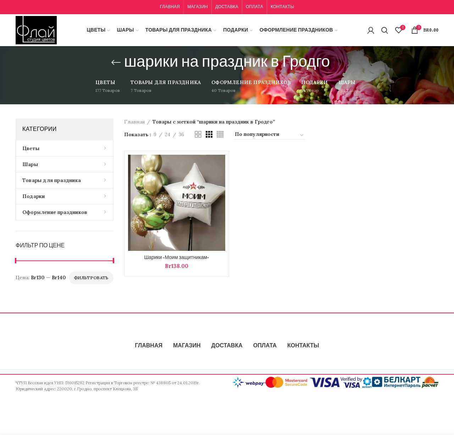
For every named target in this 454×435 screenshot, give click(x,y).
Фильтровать (91, 277)
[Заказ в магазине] (269, 135)
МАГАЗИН (187, 346)
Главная (134, 122)
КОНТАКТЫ (303, 346)
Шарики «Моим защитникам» (176, 257)
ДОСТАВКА (227, 346)
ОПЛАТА (265, 346)
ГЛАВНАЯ (148, 346)
